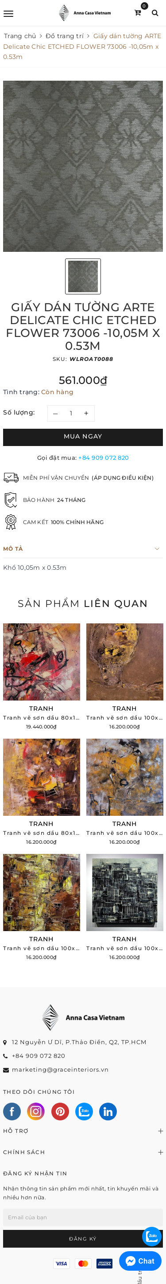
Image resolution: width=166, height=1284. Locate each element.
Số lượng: (19, 412)
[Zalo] (84, 1111)
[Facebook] (12, 1111)
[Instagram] (36, 1111)
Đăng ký (83, 1239)
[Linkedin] (108, 1111)
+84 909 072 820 (103, 457)
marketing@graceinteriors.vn (60, 1069)
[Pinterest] (60, 1111)
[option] (83, 166)
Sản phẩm (83, 604)
